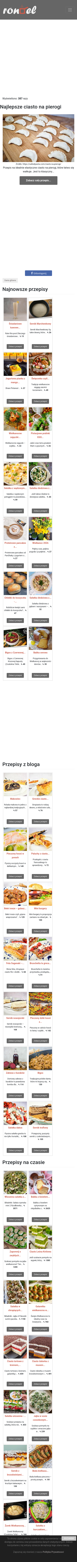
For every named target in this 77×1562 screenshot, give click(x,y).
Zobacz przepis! (15, 346)
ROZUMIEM (69, 1538)
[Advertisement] (38, 58)
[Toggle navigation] (70, 10)
